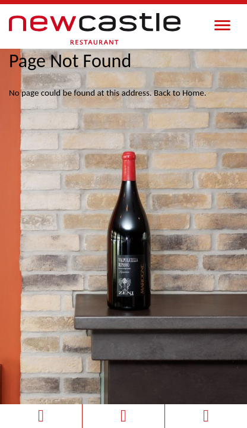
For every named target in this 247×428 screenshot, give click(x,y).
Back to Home (179, 92)
